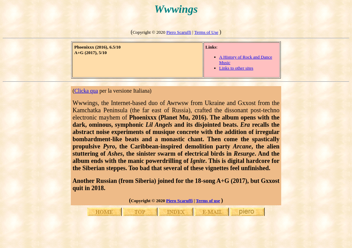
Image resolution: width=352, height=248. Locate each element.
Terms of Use (206, 32)
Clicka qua (86, 91)
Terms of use (208, 200)
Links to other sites (236, 68)
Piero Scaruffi (178, 32)
